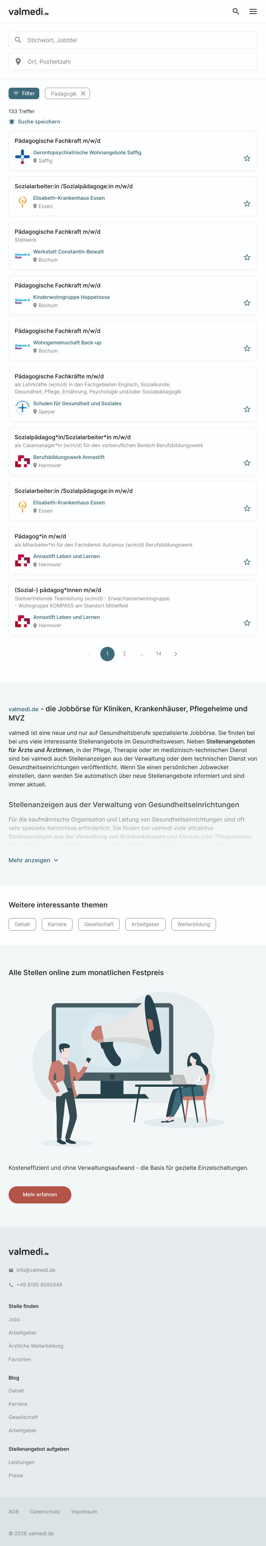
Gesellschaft (99, 924)
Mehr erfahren (40, 1195)
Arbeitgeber (145, 924)
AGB (14, 1512)
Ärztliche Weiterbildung (36, 1346)
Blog (14, 1378)
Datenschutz (45, 1512)
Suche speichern (34, 121)
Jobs (14, 1320)
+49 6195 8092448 (39, 1285)
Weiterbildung (193, 924)
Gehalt (22, 924)
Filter (24, 93)
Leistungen (22, 1462)
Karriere (57, 924)
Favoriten (20, 1359)
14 (158, 654)
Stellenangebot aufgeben (39, 1449)
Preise (16, 1476)
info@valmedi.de (36, 1270)
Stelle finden (24, 1306)
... (142, 654)
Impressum (84, 1512)
